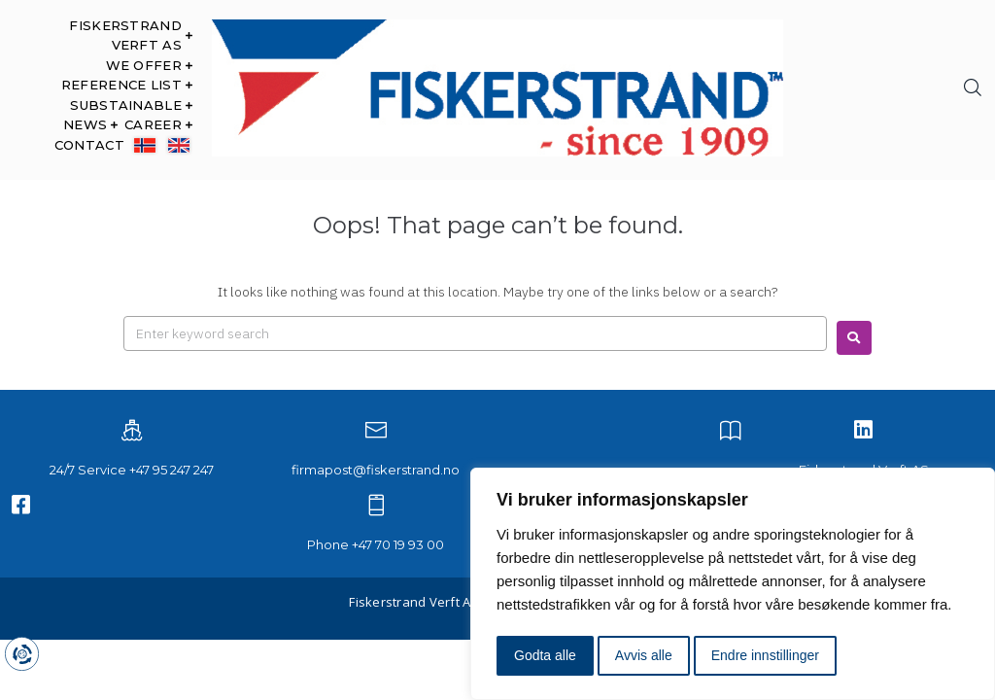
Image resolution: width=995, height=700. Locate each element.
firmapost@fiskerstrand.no (376, 469)
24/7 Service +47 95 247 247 (132, 469)
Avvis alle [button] (643, 655)
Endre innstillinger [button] (765, 655)
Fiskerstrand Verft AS (413, 602)
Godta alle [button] (545, 655)
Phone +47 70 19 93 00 (375, 544)
